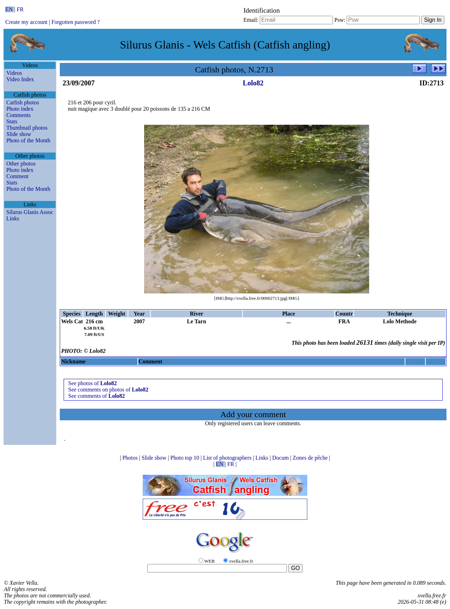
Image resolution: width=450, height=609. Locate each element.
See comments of (96, 396)
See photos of (92, 383)
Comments (18, 115)
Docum (281, 458)
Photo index (19, 109)
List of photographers (228, 458)
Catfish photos (22, 102)
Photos (130, 458)
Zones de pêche (311, 458)
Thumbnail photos (26, 128)
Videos (14, 73)
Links (12, 218)
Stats (11, 121)
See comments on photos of (108, 390)
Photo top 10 (186, 458)
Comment (17, 176)
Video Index (20, 79)
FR (20, 9)
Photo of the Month (28, 140)
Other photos (21, 164)
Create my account (26, 22)
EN (9, 9)
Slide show (18, 134)
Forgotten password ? (75, 22)
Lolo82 (253, 83)
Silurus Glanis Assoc (29, 212)
